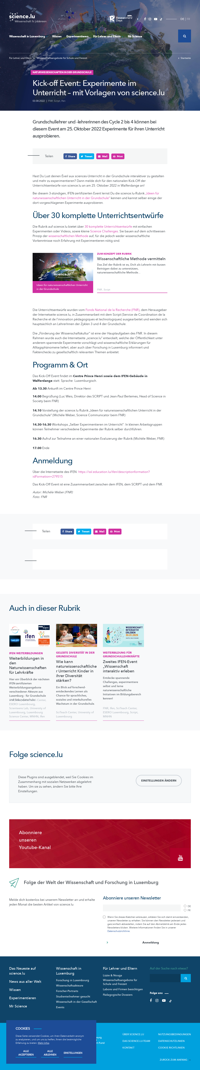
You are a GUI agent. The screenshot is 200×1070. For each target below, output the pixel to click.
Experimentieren (77, 36)
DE (182, 19)
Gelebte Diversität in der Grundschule (75, 654)
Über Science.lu (137, 1033)
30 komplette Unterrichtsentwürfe (108, 227)
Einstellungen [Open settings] (73, 1053)
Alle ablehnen (50, 1053)
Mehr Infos (43, 1043)
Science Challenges (104, 231)
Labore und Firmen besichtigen (123, 988)
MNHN (34, 716)
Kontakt (133, 1046)
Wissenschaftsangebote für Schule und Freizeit (60, 58)
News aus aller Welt (25, 980)
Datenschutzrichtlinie (118, 930)
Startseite (184, 58)
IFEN (26, 653)
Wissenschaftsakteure (69, 984)
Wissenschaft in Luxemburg (28, 36)
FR (188, 19)
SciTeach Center (35, 700)
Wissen (56, 36)
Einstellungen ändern (158, 781)
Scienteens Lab (18, 708)
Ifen (63, 100)
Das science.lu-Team (140, 1039)
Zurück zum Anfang (175, 1058)
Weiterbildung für (121, 654)
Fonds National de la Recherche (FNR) (112, 310)
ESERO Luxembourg (22, 704)
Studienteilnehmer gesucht (73, 995)
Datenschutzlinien (173, 1039)
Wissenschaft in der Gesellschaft (76, 1001)
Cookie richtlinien (172, 1046)
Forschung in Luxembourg (72, 979)
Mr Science (135, 36)
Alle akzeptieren (26, 1053)
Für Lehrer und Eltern (108, 36)
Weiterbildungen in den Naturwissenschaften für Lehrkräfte (27, 665)
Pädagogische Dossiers (117, 993)
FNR (50, 100)
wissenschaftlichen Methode (68, 236)
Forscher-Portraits (67, 990)
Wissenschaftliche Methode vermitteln (131, 259)
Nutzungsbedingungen (176, 1033)
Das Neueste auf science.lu (22, 970)
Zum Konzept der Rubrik (114, 254)
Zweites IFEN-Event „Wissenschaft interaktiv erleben (120, 666)
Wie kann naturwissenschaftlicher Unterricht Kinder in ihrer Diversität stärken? (76, 671)
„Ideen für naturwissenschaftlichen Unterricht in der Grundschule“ (96, 195)
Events (60, 1006)
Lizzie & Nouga (112, 974)
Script (57, 100)
